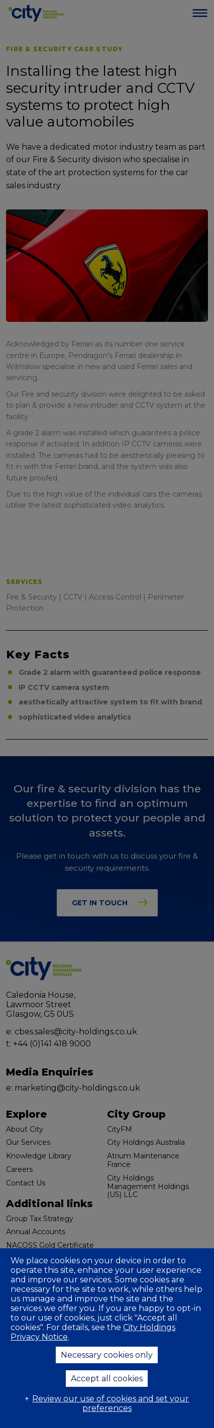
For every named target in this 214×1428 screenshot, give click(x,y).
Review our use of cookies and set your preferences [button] (110, 1403)
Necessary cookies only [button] (107, 1355)
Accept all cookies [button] (107, 1378)
